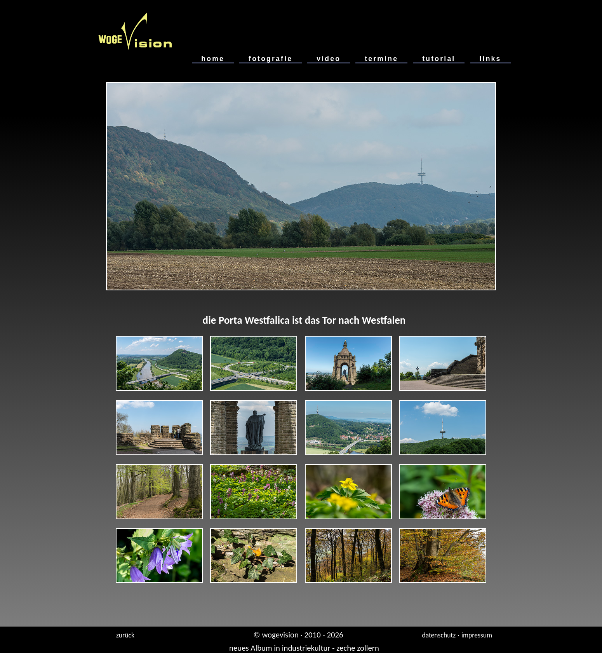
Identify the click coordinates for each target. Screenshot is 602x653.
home (213, 59)
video (328, 59)
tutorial (439, 59)
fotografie (270, 59)
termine (381, 59)
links (490, 59)
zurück (125, 635)
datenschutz (439, 635)
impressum (476, 635)
